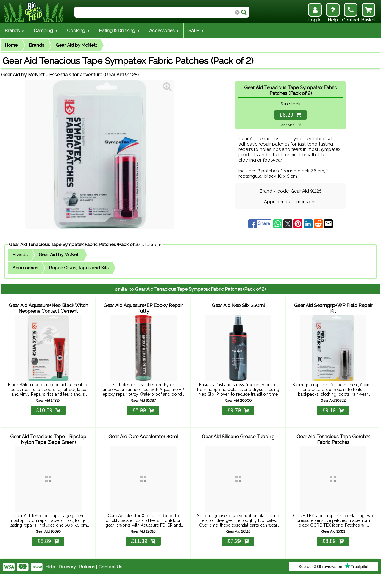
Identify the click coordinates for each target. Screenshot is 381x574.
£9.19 (333, 409)
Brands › (14, 30)
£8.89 (48, 540)
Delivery (67, 565)
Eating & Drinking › (119, 30)
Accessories (25, 267)
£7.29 (238, 540)
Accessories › (164, 30)
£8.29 (290, 115)
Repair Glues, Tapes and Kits (78, 267)
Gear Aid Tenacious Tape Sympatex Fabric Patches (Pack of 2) (74, 244)
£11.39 (143, 540)
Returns (87, 565)
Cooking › (78, 30)
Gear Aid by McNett (76, 45)
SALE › (195, 30)
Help (50, 565)
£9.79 (238, 409)
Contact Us (110, 565)
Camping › (45, 30)
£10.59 (48, 409)
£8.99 (143, 409)
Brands (36, 45)
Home (11, 45)
